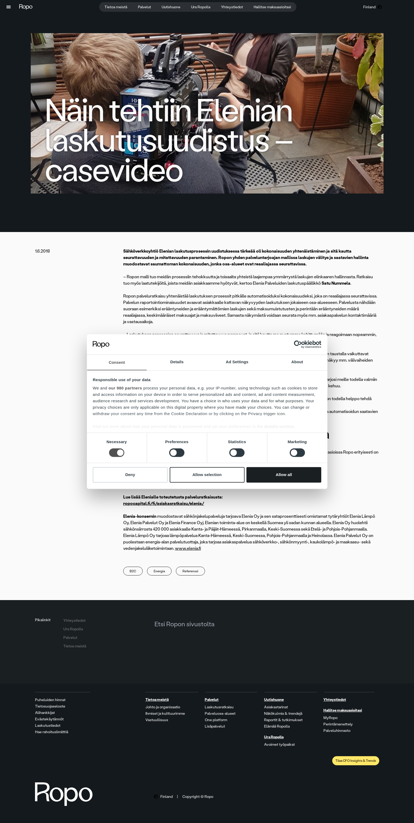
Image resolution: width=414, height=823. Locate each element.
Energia (159, 571)
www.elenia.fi (188, 548)
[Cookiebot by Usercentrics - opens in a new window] (297, 344)
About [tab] (297, 362)
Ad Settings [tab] (237, 362)
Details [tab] (177, 362)
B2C (133, 571)
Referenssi (191, 571)
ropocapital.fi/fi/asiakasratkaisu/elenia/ (163, 503)
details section (279, 427)
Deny (130, 475)
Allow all (284, 475)
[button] (8, 7)
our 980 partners (125, 388)
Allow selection (207, 475)
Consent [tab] (117, 362)
